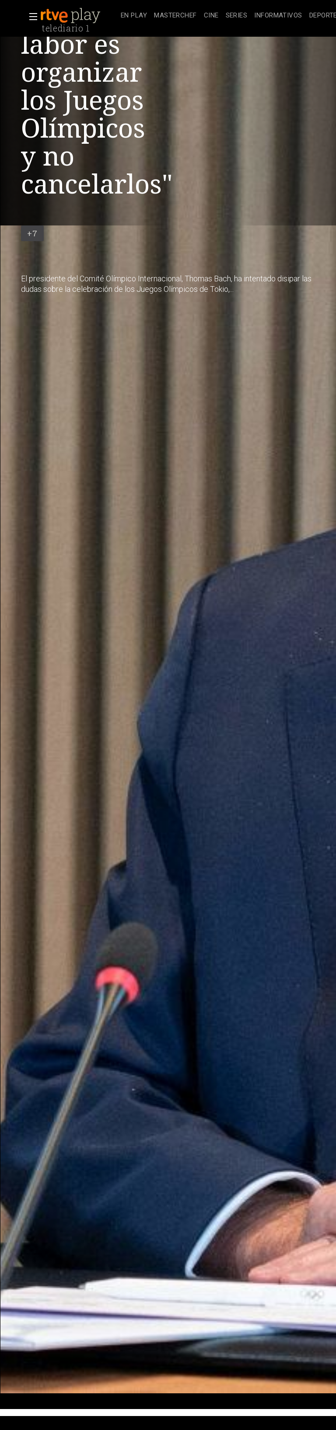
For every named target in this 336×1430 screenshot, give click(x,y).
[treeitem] (134, 16)
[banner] (78, 15)
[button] (30, 16)
